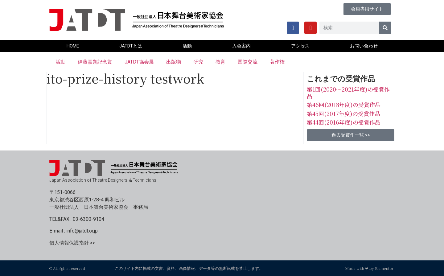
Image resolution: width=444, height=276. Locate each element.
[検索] (385, 28)
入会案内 (241, 46)
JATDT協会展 (139, 62)
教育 (220, 62)
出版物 (173, 62)
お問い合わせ (364, 46)
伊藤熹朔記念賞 (95, 62)
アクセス (300, 46)
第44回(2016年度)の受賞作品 (343, 122)
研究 (198, 62)
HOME (73, 46)
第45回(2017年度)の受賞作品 (343, 113)
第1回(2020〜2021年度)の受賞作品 (348, 92)
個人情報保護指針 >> (72, 243)
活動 (187, 46)
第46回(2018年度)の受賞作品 (343, 105)
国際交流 (247, 62)
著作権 (277, 62)
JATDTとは (130, 46)
